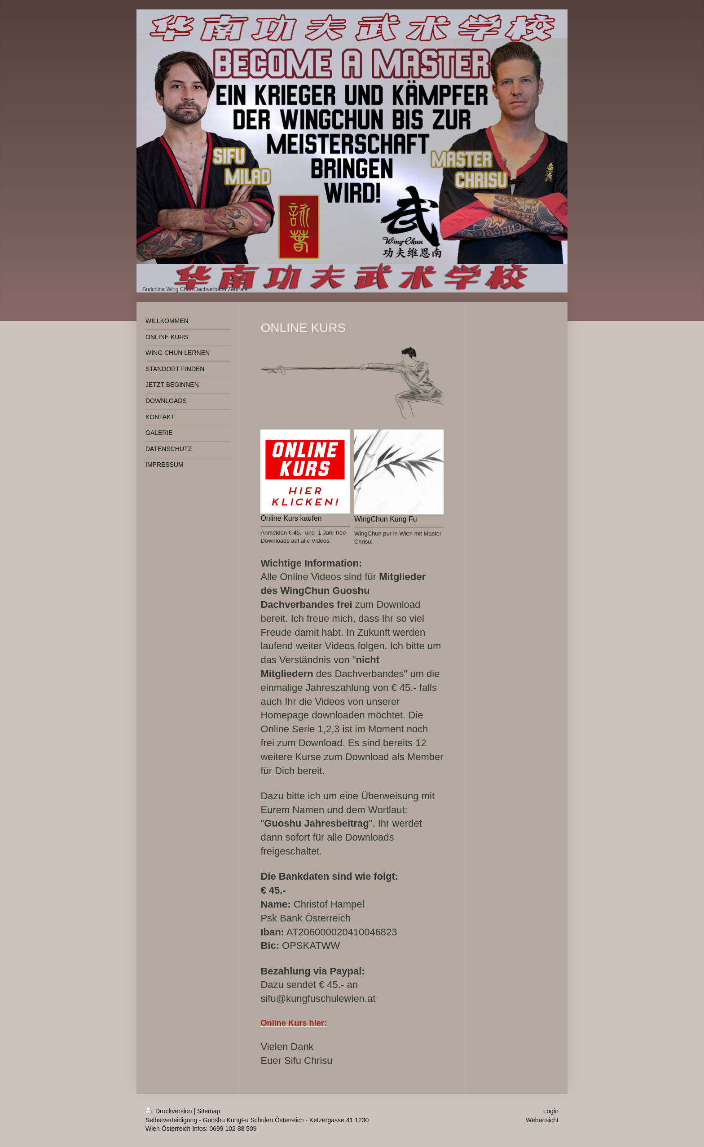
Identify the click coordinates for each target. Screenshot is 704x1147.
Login (551, 1111)
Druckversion (169, 1111)
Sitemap (208, 1111)
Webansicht (542, 1120)
